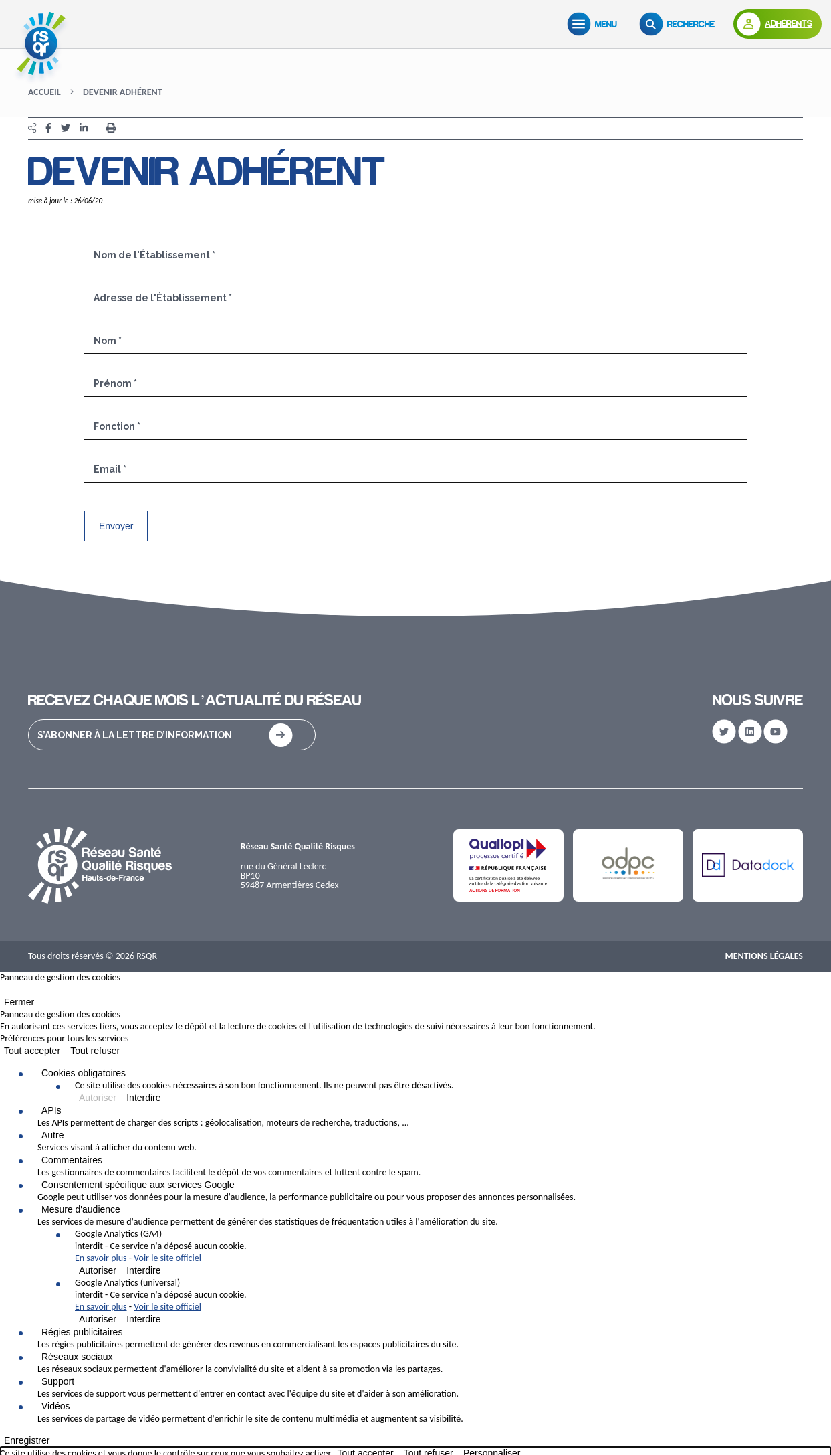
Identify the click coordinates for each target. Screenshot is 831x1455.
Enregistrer (26, 1440)
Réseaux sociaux (77, 1356)
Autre (52, 1135)
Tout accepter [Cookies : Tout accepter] (32, 1050)
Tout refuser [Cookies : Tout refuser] (95, 1050)
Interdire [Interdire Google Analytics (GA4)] (143, 1270)
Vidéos (55, 1406)
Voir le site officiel (167, 1258)
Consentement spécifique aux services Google (138, 1184)
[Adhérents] (777, 24)
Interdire (143, 1097)
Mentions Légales (764, 956)
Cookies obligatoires (83, 1072)
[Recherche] (680, 24)
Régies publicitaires (81, 1331)
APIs (51, 1110)
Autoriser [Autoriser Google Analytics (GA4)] (97, 1270)
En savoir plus (101, 1258)
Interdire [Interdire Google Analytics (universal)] (143, 1319)
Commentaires (71, 1159)
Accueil (44, 92)
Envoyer (116, 526)
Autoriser (97, 1097)
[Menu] (595, 24)
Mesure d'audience (80, 1209)
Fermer (19, 1002)
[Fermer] (4, 992)
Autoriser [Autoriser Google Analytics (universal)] (97, 1319)
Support (57, 1381)
